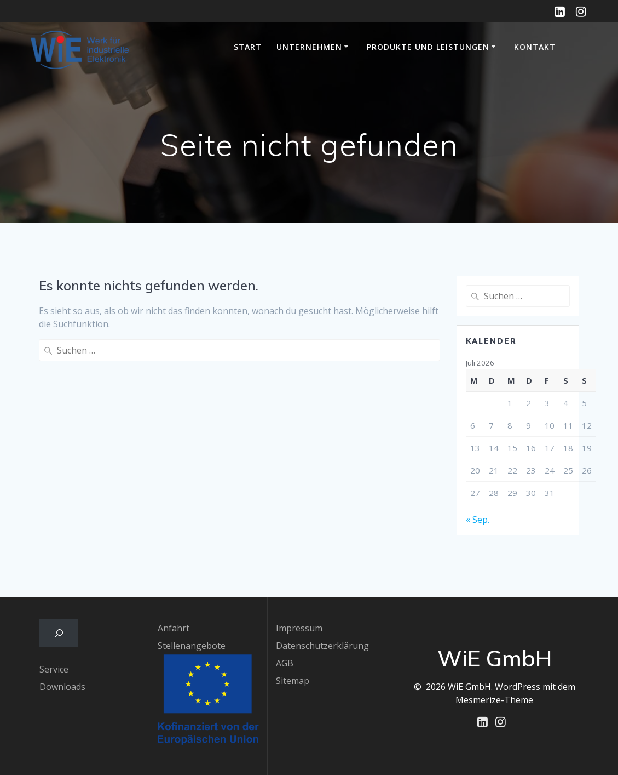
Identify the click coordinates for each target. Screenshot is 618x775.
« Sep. (477, 520)
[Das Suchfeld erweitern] (58, 632)
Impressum (299, 628)
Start (248, 47)
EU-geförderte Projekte (579, 50)
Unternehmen (309, 47)
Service (53, 669)
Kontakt (535, 47)
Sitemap (292, 681)
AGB (284, 663)
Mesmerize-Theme (494, 700)
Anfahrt (173, 628)
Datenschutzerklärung (322, 646)
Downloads (62, 687)
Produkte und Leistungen (428, 47)
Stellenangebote (192, 646)
